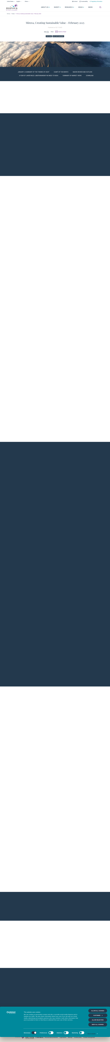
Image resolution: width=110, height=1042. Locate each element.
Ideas (13, 13)
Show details (91, 1038)
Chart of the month (61, 72)
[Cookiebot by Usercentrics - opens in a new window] (11, 1017)
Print (46, 32)
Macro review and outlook (82, 72)
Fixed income (48, 36)
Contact (76, 1)
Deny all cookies (98, 1029)
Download (90, 75)
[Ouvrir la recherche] (100, 7)
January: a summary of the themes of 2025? (33, 72)
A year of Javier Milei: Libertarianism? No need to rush (38, 75)
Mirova (8, 13)
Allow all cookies (97, 1015)
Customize (97, 1020)
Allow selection (97, 1025)
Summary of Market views (72, 75)
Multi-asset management (58, 36)
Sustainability (84, 1)
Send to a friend (60, 32)
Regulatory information (96, 1)
